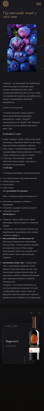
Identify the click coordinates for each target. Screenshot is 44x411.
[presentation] (32, 313)
